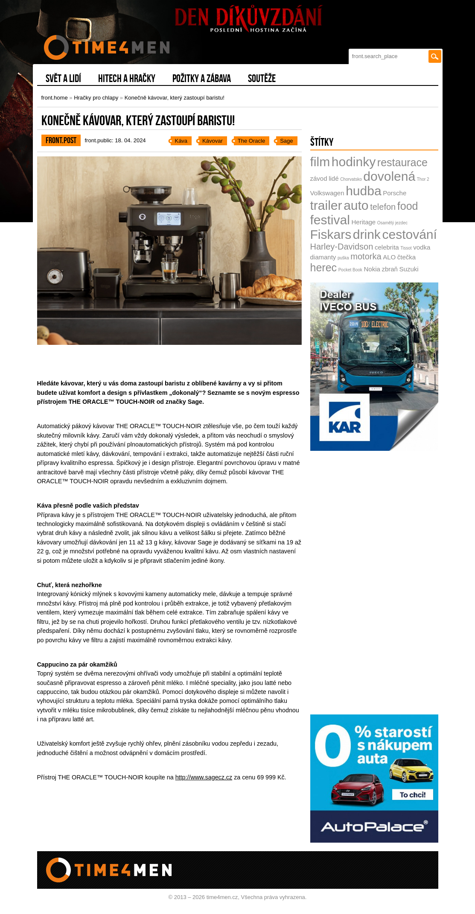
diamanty (323, 257)
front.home (54, 97)
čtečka (406, 257)
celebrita (387, 247)
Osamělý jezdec (392, 222)
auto (356, 205)
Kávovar (212, 141)
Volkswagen (327, 193)
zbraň (390, 269)
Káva (181, 141)
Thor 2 (423, 179)
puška (343, 258)
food (407, 206)
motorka (365, 256)
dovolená (389, 176)
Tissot (405, 248)
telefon (383, 207)
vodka (421, 247)
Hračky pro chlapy (96, 97)
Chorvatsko (351, 179)
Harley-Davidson (341, 246)
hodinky (354, 162)
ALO (389, 257)
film (320, 162)
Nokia (372, 269)
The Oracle (251, 141)
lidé (333, 178)
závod (318, 178)
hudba (363, 191)
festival (330, 220)
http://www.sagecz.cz (204, 777)
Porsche (394, 193)
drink (367, 234)
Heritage (364, 222)
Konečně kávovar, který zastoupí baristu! (174, 97)
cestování (409, 234)
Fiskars (331, 234)
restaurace (402, 162)
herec (323, 267)
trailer (326, 205)
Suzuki (409, 269)
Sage (286, 141)
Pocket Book (350, 269)
